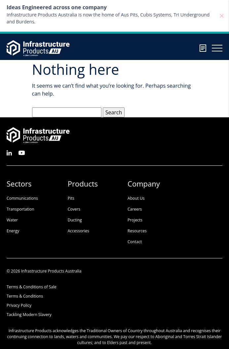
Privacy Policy (19, 305)
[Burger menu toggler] (217, 48)
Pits (71, 198)
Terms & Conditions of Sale (32, 287)
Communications (22, 198)
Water (12, 220)
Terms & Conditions (25, 296)
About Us (136, 198)
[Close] (221, 16)
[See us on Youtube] (22, 152)
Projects (135, 220)
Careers (135, 209)
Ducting (75, 220)
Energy (13, 231)
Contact (135, 242)
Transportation (20, 209)
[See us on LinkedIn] (9, 152)
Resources (137, 231)
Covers (74, 209)
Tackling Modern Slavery (29, 314)
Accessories (78, 231)
